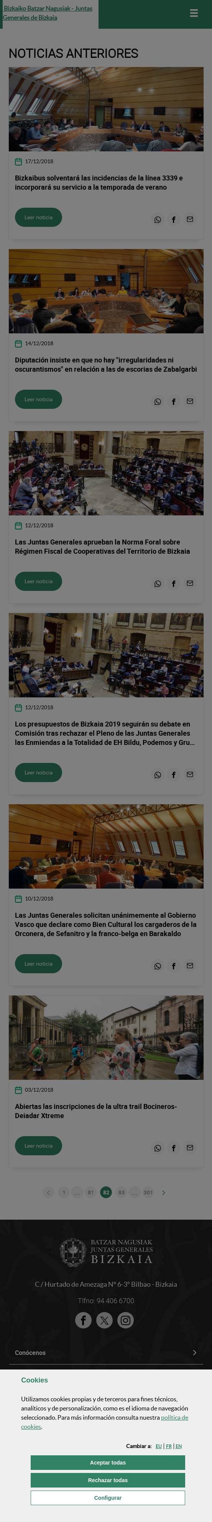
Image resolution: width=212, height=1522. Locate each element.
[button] (159, 1446)
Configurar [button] (139, 1497)
